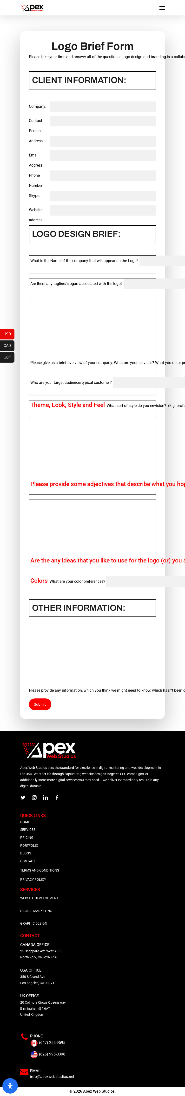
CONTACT (27, 861)
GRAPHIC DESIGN (33, 923)
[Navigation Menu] (162, 7)
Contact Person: (35, 125)
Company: (37, 106)
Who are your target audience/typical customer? (71, 382)
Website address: (36, 215)
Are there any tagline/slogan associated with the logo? (76, 283)
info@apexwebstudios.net (52, 1076)
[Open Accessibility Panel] (10, 1086)
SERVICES (27, 830)
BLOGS (25, 853)
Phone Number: (36, 180)
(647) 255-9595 (52, 1042)
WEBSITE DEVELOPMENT (39, 898)
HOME (25, 822)
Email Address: (36, 160)
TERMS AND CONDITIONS (39, 870)
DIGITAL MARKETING (36, 911)
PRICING (26, 837)
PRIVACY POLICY (33, 879)
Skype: (34, 195)
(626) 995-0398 (52, 1054)
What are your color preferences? (67, 581)
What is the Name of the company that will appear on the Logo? (84, 260)
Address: (36, 141)
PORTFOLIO (29, 845)
